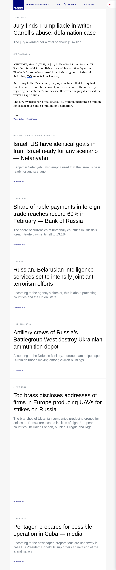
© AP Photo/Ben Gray (21, 54)
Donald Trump (31, 119)
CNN (29, 76)
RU (58, 5)
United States (18, 119)
